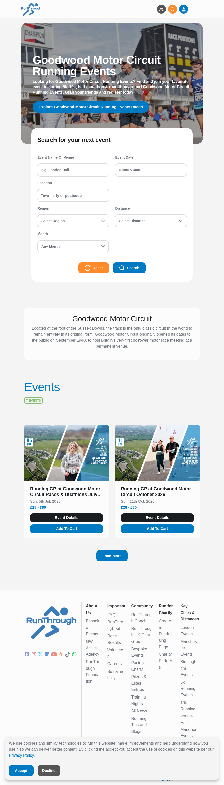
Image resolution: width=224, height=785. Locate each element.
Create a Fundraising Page (166, 634)
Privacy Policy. (22, 755)
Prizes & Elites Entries (139, 683)
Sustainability (115, 674)
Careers (114, 664)
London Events (187, 630)
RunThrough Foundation (92, 671)
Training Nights (138, 700)
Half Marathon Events (189, 729)
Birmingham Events (188, 668)
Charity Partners (165, 660)
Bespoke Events (92, 627)
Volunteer (115, 653)
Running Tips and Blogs (139, 725)
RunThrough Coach (141, 618)
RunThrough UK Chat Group (141, 635)
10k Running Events (187, 709)
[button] (66, 492)
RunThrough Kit (115, 625)
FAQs (112, 615)
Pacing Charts (137, 666)
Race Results (114, 639)
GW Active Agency (92, 647)
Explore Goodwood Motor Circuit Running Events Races (93, 107)
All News (139, 711)
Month (42, 234)
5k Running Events (187, 688)
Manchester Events (188, 647)
